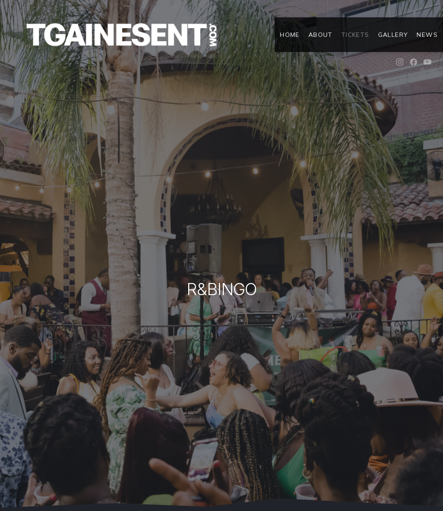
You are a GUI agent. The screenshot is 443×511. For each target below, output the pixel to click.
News (427, 35)
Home (290, 35)
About (320, 35)
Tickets (355, 35)
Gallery (393, 35)
